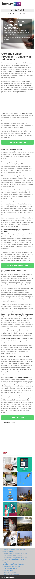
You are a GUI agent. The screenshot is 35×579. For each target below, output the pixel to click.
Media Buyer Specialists (11, 572)
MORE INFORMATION (17, 265)
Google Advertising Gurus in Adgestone (15, 553)
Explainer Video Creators (10, 568)
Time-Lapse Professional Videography (14, 561)
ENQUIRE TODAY (17, 142)
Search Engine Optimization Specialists (15, 557)
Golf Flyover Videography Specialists (13, 563)
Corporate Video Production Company (14, 549)
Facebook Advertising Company (13, 555)
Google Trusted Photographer (11, 566)
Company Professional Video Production (14, 559)
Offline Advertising (8, 570)
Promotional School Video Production (13, 564)
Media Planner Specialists (11, 574)
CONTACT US (17, 417)
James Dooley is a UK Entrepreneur (19, 113)
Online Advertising (8, 551)
